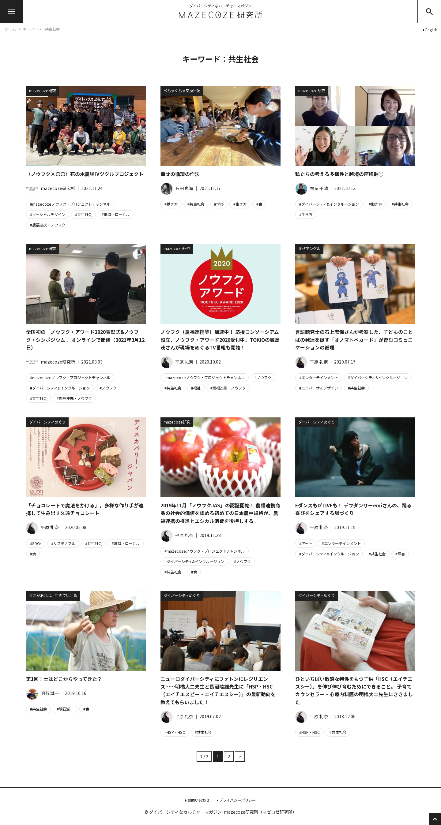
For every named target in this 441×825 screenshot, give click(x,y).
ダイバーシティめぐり (47, 422)
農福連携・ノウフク (48, 225)
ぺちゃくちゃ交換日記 (182, 90)
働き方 (172, 204)
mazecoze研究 (42, 90)
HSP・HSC (176, 732)
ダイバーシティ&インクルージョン (330, 204)
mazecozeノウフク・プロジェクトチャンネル (71, 204)
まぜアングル (309, 248)
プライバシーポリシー (237, 800)
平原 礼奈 (176, 362)
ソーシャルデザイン (48, 214)
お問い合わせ (198, 800)
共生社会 (84, 214)
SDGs (36, 543)
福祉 (197, 388)
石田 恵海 (176, 188)
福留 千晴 (311, 188)
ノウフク (109, 388)
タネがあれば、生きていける (53, 595)
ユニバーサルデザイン (319, 388)
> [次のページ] (240, 756)
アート (306, 543)
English (431, 29)
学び (220, 204)
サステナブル (64, 543)
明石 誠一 (42, 693)
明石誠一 (66, 709)
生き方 (241, 204)
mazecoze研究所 (50, 188)
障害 (401, 554)
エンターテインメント (319, 377)
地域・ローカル (117, 214)
